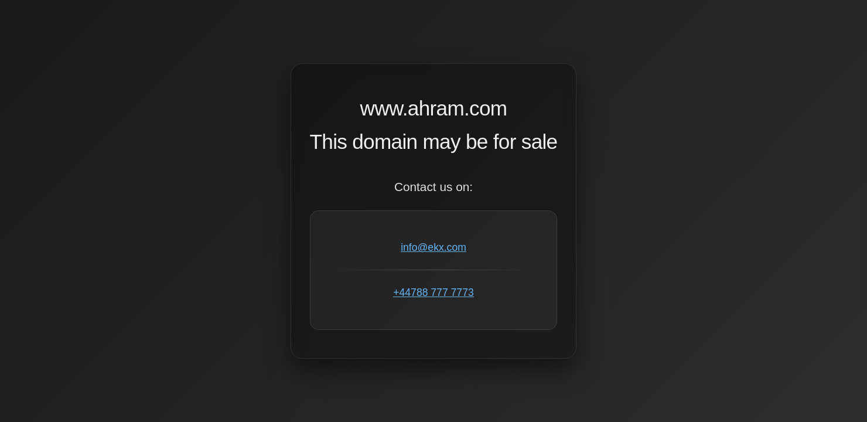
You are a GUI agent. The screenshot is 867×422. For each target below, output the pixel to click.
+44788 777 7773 (433, 292)
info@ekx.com (433, 247)
